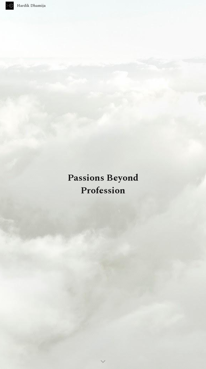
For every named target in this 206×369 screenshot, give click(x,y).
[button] (103, 362)
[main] (103, 184)
